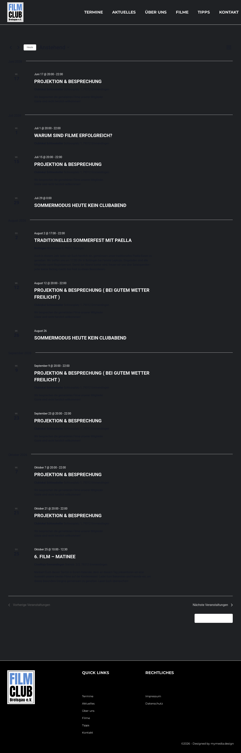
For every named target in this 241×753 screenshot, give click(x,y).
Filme (182, 12)
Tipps (204, 12)
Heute (30, 47)
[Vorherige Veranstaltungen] (10, 47)
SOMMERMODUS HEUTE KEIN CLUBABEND (80, 205)
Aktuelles (124, 12)
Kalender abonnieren (211, 618)
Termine (93, 12)
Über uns (156, 12)
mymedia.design (222, 743)
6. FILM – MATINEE (55, 556)
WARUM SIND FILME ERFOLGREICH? (73, 135)
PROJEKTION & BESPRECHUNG (68, 81)
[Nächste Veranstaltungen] (18, 47)
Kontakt (229, 12)
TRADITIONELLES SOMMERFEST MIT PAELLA (83, 240)
